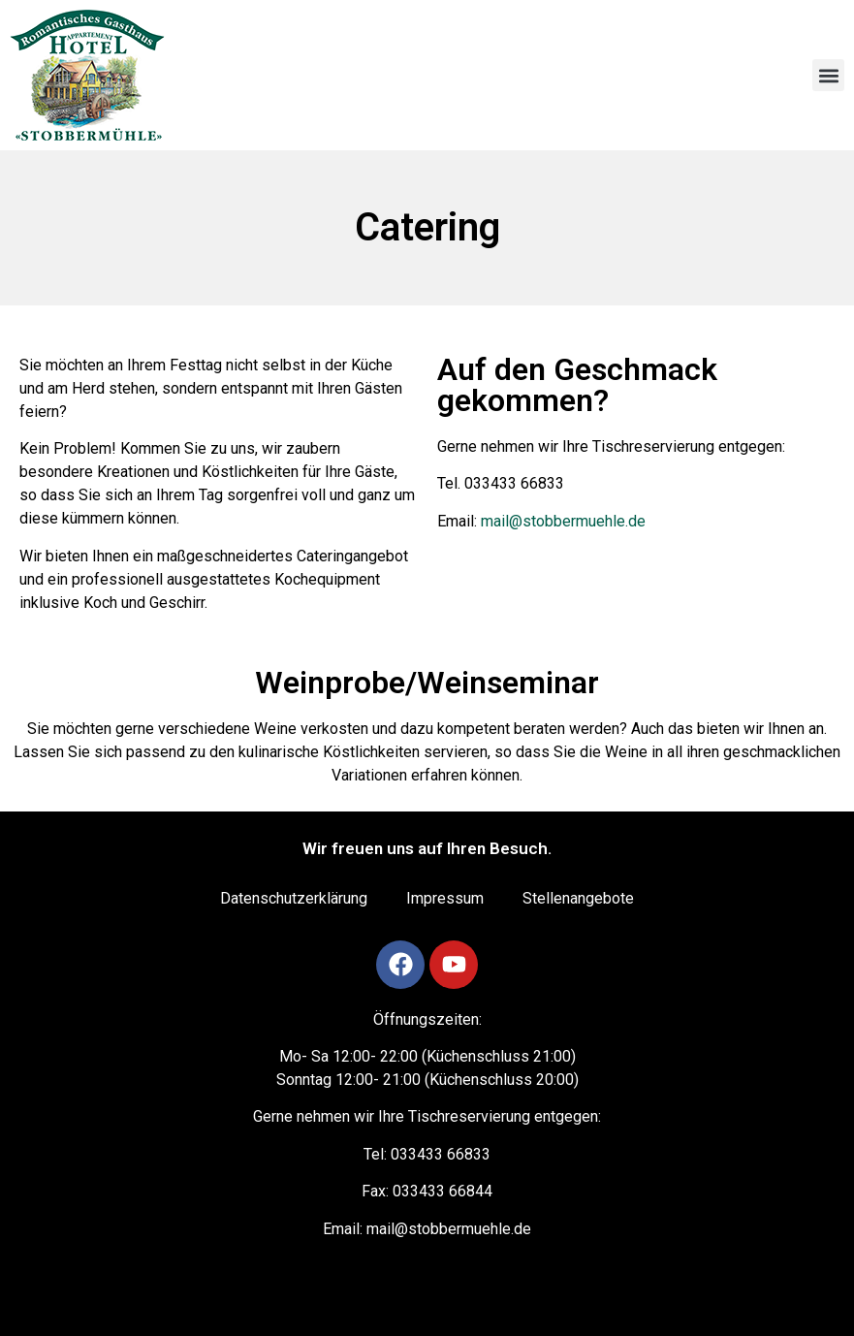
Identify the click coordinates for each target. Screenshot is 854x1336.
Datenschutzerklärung (293, 898)
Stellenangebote (578, 898)
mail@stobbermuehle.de (563, 521)
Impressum (445, 898)
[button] (828, 75)
